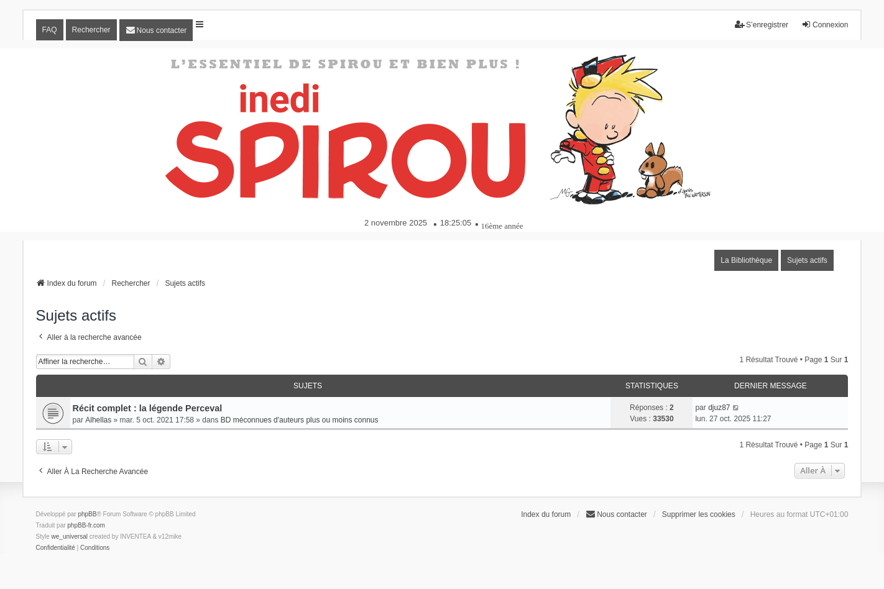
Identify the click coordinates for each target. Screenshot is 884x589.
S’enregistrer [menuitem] (761, 24)
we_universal (70, 536)
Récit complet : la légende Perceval (148, 408)
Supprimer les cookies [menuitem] (698, 514)
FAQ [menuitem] (49, 29)
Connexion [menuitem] (824, 24)
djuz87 (719, 407)
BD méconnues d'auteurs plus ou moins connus (300, 420)
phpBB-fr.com (86, 525)
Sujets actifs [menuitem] (807, 260)
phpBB (87, 514)
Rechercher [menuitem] (91, 29)
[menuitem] (156, 30)
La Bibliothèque (746, 260)
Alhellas (98, 420)
